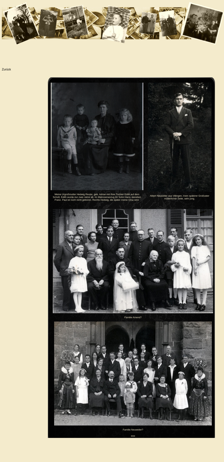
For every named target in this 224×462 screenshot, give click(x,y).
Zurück (6, 69)
